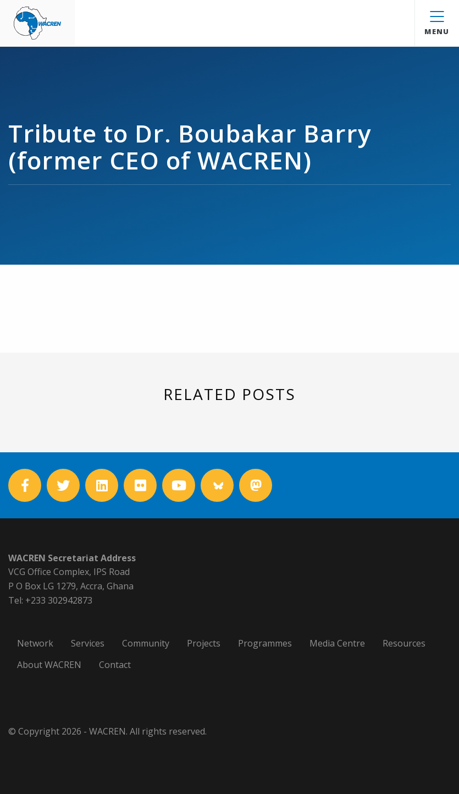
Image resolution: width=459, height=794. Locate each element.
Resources (404, 643)
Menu (436, 23)
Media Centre (337, 643)
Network (35, 643)
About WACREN (49, 665)
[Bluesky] (217, 485)
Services (87, 643)
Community (145, 643)
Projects (203, 643)
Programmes (265, 643)
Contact (115, 665)
